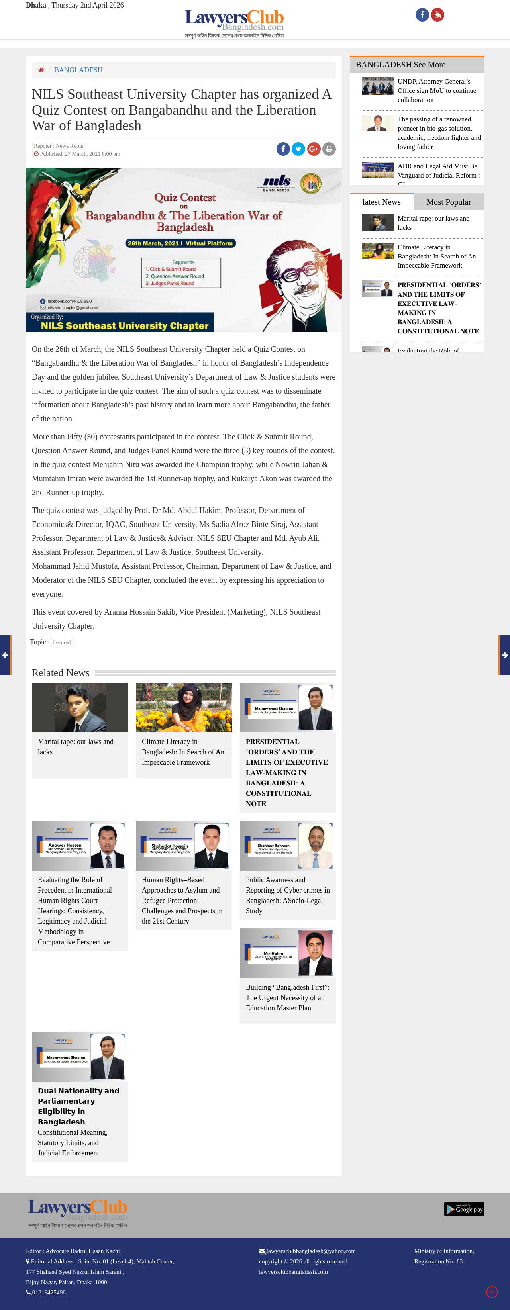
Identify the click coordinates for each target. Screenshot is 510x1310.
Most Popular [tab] (448, 202)
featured (62, 643)
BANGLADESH (78, 70)
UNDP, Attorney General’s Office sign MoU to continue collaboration (437, 91)
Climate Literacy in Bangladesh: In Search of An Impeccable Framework (183, 752)
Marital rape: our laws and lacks (76, 747)
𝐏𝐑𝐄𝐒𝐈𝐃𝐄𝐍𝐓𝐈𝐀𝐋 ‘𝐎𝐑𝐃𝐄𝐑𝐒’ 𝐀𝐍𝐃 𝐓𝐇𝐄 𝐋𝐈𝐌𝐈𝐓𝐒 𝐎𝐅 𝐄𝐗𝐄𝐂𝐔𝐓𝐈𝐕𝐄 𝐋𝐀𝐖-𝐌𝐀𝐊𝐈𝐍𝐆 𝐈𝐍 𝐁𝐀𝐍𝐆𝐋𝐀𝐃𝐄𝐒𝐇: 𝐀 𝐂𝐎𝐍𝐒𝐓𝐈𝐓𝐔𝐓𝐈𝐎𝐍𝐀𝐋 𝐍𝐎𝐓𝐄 (287, 773)
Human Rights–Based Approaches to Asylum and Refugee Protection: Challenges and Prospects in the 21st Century (182, 900)
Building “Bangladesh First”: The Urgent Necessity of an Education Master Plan (288, 997)
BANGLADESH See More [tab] (400, 64)
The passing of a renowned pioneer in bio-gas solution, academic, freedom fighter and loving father (439, 133)
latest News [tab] (382, 202)
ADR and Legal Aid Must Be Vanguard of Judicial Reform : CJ (439, 175)
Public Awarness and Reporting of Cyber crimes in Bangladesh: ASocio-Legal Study (288, 895)
